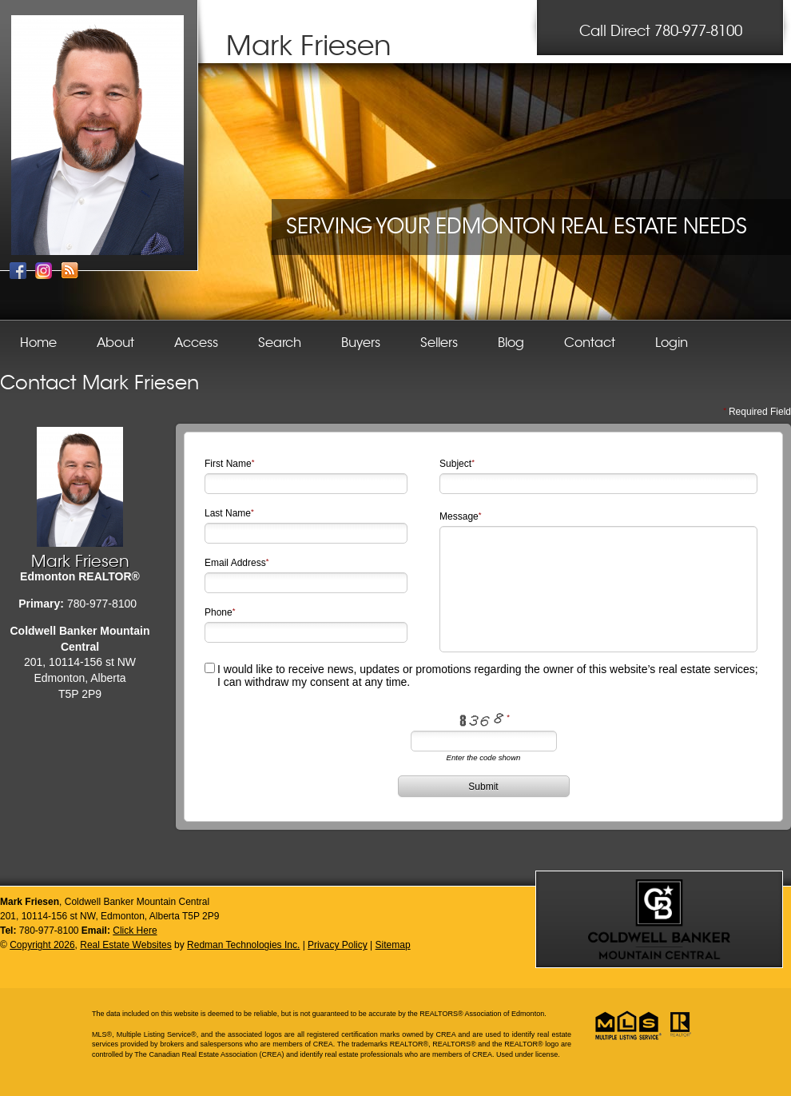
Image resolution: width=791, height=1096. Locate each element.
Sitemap (393, 945)
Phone (219, 612)
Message (459, 516)
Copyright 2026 (42, 945)
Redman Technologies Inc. (243, 945)
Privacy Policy (338, 945)
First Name (228, 463)
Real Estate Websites (126, 945)
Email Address (235, 562)
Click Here (135, 930)
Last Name (228, 513)
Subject (455, 463)
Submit (483, 786)
